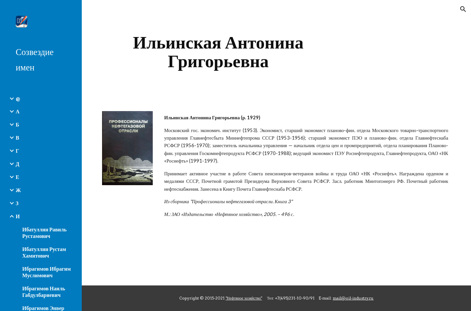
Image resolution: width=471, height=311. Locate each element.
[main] (218, 51)
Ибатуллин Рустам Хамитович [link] (44, 252)
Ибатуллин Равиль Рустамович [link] (44, 232)
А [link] (18, 111)
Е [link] (17, 177)
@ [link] (18, 98)
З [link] (17, 203)
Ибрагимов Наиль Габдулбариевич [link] (43, 291)
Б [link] (17, 124)
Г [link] (17, 150)
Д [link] (17, 164)
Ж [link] (18, 190)
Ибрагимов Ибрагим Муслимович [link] (46, 271)
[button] (463, 9)
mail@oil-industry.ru (353, 298)
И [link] (18, 216)
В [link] (17, 137)
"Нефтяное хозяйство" (244, 298)
